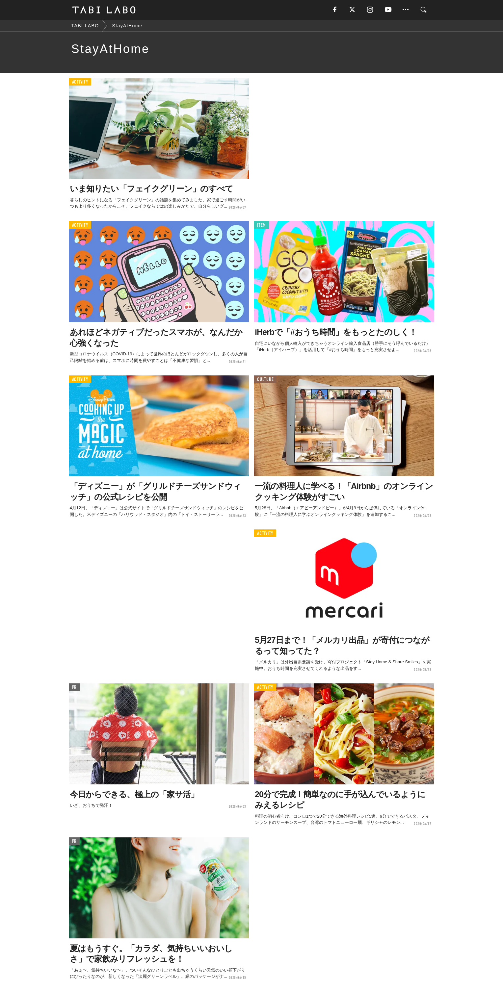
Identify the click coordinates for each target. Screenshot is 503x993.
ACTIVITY (80, 82)
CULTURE (265, 379)
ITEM (261, 225)
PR (74, 687)
